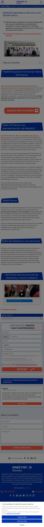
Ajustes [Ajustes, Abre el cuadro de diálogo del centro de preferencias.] (22, 525)
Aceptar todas (22, 517)
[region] (22, 514)
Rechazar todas (22, 521)
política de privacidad (13, 513)
